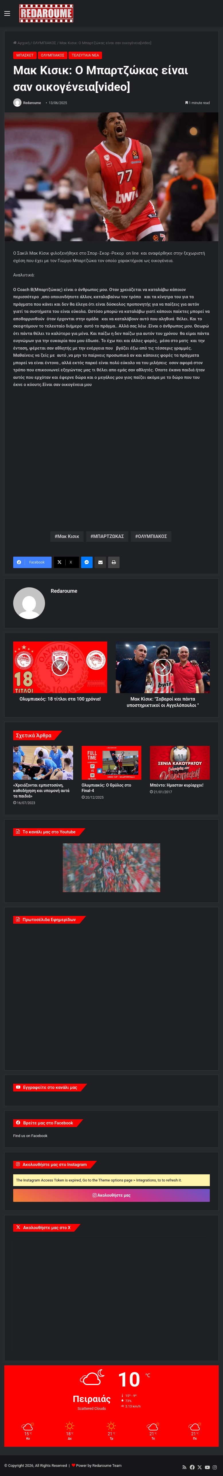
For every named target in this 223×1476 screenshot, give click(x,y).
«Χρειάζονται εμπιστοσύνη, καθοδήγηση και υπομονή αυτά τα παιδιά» (41, 790)
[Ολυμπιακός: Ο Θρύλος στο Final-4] (112, 762)
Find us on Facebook (30, 1135)
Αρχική (21, 43)
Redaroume (32, 103)
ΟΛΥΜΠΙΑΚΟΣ (44, 43)
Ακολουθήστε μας (112, 1195)
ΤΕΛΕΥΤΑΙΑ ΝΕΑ (85, 55)
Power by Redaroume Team (99, 1465)
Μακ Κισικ (68, 536)
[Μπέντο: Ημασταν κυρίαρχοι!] (180, 762)
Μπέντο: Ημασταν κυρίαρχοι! (176, 785)
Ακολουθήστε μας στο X (47, 1227)
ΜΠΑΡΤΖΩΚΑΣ (108, 536)
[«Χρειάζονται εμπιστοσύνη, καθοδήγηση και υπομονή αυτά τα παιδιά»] (43, 762)
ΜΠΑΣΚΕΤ (25, 55)
